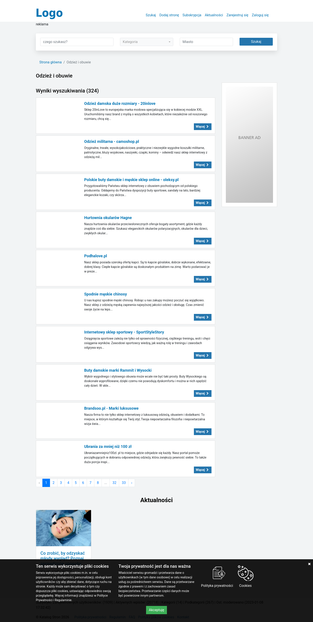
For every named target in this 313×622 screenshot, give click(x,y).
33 (124, 483)
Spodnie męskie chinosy (105, 294)
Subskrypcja (192, 15)
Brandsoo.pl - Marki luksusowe (111, 408)
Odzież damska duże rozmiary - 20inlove (119, 103)
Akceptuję (156, 610)
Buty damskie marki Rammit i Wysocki (118, 370)
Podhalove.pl (95, 256)
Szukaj (151, 15)
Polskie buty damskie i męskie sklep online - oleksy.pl (131, 179)
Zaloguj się (260, 15)
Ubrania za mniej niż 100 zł (108, 446)
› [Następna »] (131, 483)
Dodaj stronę (169, 15)
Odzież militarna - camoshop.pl (111, 141)
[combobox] (146, 42)
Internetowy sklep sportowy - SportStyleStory (124, 332)
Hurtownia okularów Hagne (108, 217)
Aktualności (214, 15)
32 (114, 483)
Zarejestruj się (237, 15)
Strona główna (50, 62)
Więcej (203, 126)
